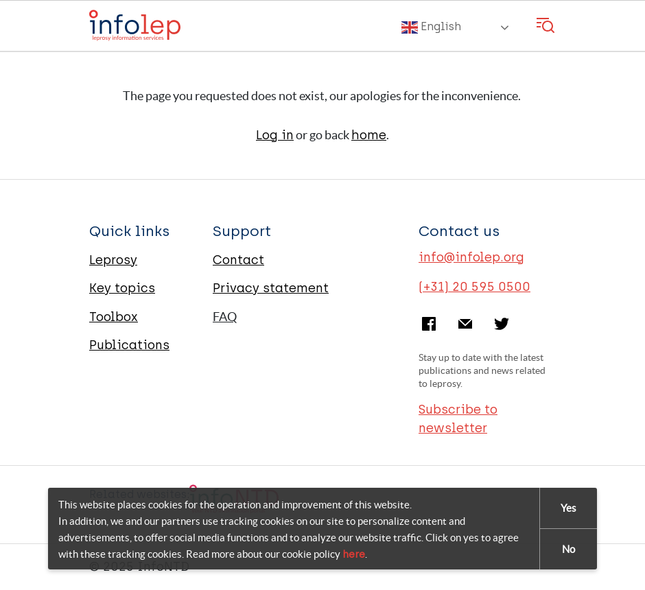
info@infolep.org (471, 257)
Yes (568, 509)
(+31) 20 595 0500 (474, 286)
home (368, 135)
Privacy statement (271, 288)
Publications (129, 345)
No (568, 550)
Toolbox (113, 316)
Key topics (122, 288)
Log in (275, 135)
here (353, 555)
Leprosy (113, 260)
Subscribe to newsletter (458, 419)
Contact (238, 260)
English (431, 27)
